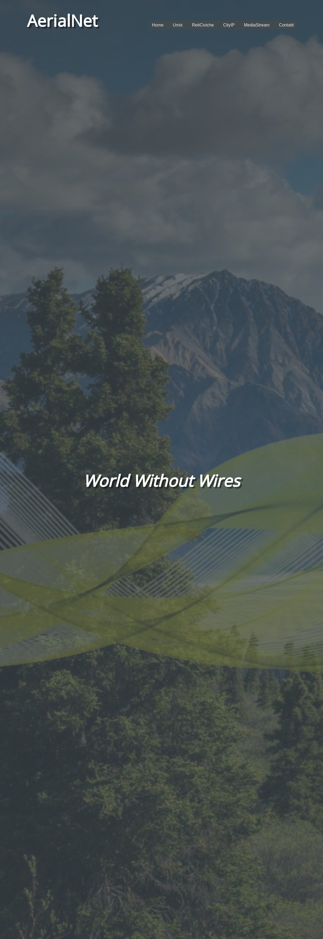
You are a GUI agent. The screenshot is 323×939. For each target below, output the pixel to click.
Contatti (286, 25)
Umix (178, 25)
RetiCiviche (203, 25)
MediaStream (257, 25)
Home (158, 25)
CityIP (229, 25)
